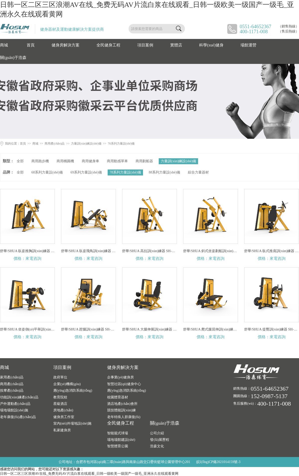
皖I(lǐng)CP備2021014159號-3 (218, 462)
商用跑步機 (40, 161)
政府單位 (60, 377)
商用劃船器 (144, 161)
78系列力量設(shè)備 (121, 143)
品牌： (8, 172)
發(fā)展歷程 (159, 440)
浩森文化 (157, 446)
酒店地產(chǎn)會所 (122, 404)
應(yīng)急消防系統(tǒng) (72, 390)
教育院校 (60, 397)
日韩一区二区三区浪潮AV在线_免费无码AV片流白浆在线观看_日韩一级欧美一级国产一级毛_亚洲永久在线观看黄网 (89, 474)
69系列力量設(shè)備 (86, 172)
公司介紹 (157, 433)
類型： (8, 161)
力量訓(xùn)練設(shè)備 (86, 143)
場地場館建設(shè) (121, 440)
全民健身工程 (108, 45)
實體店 (176, 45)
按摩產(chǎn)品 (11, 390)
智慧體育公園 (117, 446)
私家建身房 (62, 430)
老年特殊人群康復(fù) (124, 417)
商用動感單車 (117, 161)
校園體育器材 (117, 397)
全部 (20, 161)
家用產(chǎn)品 (11, 377)
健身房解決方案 (65, 45)
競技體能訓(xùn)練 (121, 410)
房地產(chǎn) (63, 410)
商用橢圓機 (65, 161)
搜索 (178, 28)
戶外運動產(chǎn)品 (15, 404)
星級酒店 (60, 404)
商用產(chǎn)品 (55, 143)
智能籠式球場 (117, 433)
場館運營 (248, 45)
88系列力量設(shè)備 (164, 172)
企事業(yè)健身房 (120, 377)
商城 (4, 45)
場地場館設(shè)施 (14, 410)
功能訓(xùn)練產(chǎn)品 (19, 397)
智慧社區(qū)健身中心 (124, 384)
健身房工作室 (63, 417)
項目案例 (145, 45)
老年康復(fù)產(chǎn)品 (18, 417)
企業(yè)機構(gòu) (67, 384)
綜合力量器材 (198, 172)
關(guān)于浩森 (13, 57)
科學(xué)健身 (211, 45)
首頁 (31, 45)
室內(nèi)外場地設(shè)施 (72, 423)
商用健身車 (90, 161)
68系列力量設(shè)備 (47, 172)
